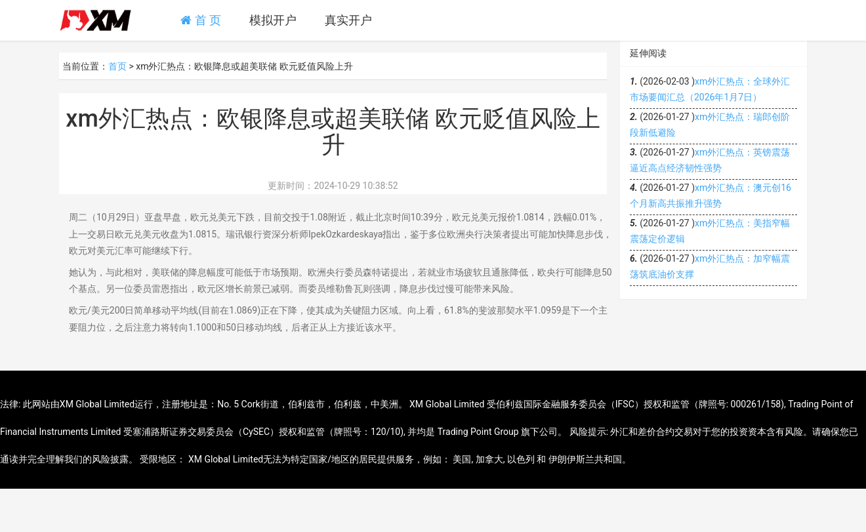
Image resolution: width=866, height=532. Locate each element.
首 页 (200, 20)
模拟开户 (273, 20)
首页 (117, 66)
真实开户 (348, 20)
